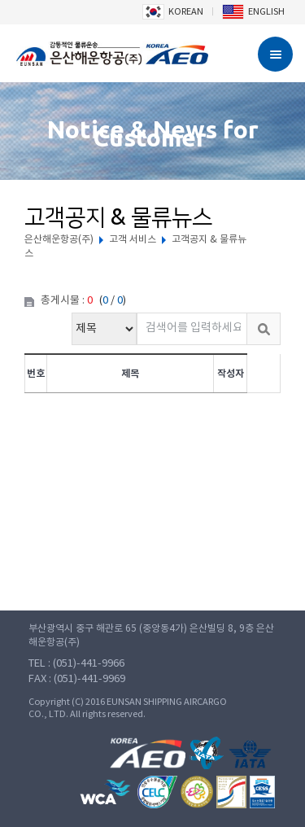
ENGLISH (253, 12)
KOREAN (172, 12)
